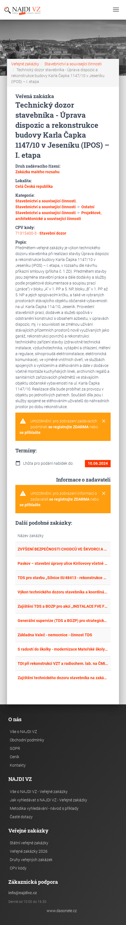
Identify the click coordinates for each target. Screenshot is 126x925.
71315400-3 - (40, 233)
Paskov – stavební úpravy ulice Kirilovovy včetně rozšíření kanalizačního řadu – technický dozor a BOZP (63, 563)
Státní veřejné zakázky (29, 843)
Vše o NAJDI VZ (23, 731)
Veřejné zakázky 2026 (28, 851)
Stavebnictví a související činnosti (73, 64)
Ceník (14, 757)
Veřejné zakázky (25, 64)
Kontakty (18, 765)
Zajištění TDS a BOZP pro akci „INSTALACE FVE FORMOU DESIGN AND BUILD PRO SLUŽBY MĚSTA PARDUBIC (63, 606)
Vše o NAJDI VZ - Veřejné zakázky (39, 791)
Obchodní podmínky (27, 740)
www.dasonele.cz (62, 910)
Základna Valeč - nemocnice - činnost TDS (55, 635)
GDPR (15, 748)
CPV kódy (18, 868)
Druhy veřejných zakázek (31, 859)
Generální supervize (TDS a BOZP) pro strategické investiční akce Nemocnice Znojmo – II (63, 620)
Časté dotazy (21, 817)
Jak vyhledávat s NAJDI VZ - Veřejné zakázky (48, 800)
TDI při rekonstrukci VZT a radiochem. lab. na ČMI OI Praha (63, 663)
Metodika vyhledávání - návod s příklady (44, 808)
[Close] (103, 421)
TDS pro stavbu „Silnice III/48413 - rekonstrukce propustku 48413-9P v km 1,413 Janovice (63, 577)
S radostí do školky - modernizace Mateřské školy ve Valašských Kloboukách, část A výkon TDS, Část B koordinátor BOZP (63, 649)
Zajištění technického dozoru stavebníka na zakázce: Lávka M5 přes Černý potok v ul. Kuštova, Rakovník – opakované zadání (63, 678)
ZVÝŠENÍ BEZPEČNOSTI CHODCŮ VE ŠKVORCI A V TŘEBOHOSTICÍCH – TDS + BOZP (63, 549)
